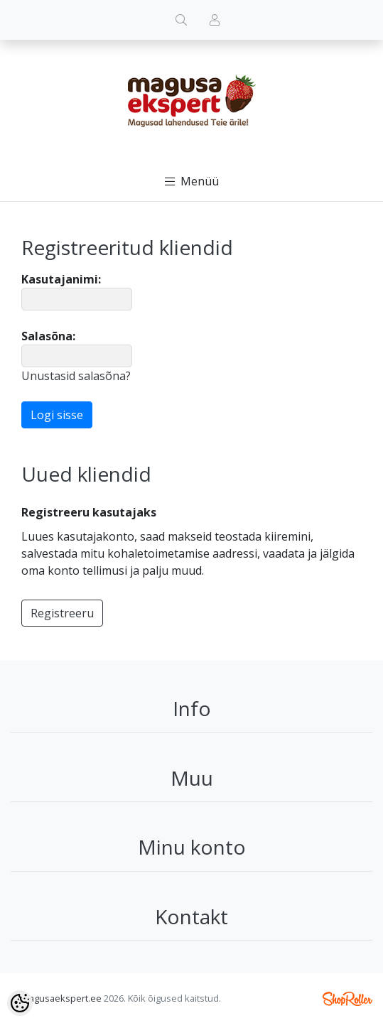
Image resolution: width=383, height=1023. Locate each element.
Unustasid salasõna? (76, 376)
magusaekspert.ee (61, 998)
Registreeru (62, 613)
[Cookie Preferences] (20, 1003)
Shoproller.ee (347, 999)
